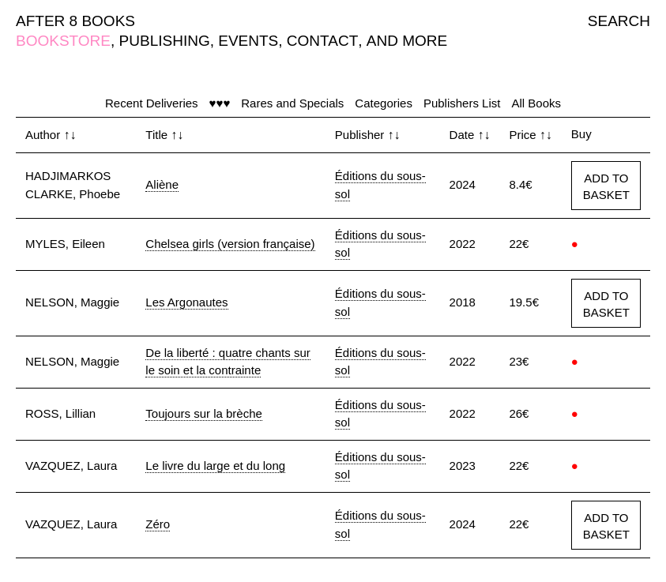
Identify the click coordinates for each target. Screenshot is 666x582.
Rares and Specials (292, 103)
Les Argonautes (186, 302)
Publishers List (462, 103)
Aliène (162, 184)
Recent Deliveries (151, 103)
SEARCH (619, 21)
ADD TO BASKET (606, 186)
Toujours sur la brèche (203, 413)
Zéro (157, 524)
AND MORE (407, 40)
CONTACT (322, 40)
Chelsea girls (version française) (229, 243)
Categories (383, 103)
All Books (536, 103)
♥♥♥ (220, 103)
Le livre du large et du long (215, 465)
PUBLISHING (164, 40)
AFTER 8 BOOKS (75, 21)
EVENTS (248, 40)
